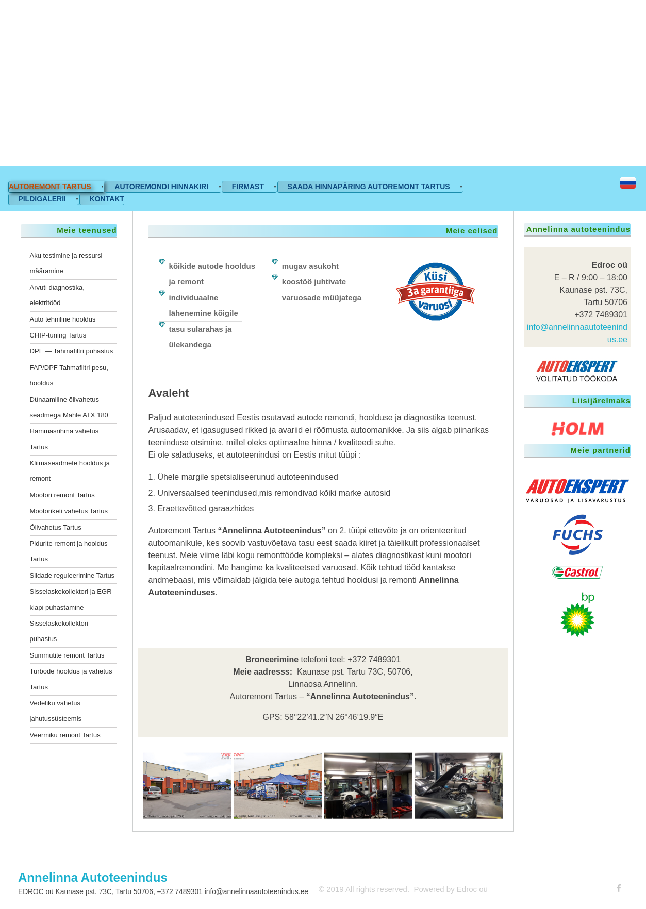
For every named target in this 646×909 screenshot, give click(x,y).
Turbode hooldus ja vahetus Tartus (71, 679)
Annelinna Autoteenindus (93, 877)
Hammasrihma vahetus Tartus (64, 438)
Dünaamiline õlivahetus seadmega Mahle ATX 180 (69, 407)
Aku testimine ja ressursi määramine (66, 263)
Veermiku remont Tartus (65, 735)
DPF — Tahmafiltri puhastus (71, 351)
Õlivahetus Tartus (55, 527)
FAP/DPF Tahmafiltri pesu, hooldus (69, 375)
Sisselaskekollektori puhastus (59, 631)
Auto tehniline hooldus (63, 319)
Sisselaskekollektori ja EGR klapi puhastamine (71, 599)
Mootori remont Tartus (62, 495)
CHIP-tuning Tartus (58, 335)
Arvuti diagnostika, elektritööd (57, 295)
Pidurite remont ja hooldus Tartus (69, 551)
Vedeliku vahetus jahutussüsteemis (55, 710)
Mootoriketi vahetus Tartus (69, 511)
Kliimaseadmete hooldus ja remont (70, 470)
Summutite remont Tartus (67, 655)
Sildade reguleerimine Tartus (72, 575)
